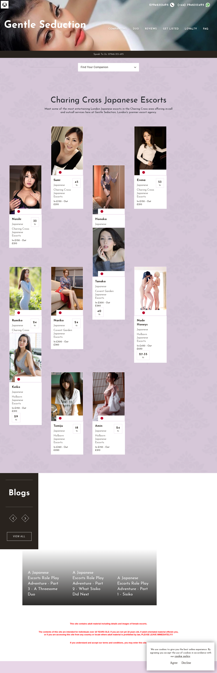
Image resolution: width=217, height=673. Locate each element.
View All (19, 526)
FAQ (206, 29)
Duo (136, 29)
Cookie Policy (87, 634)
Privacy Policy (87, 628)
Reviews (151, 29)
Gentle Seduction (45, 25)
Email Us (138, 622)
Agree (173, 663)
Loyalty (191, 29)
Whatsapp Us (141, 629)
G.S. (19, 618)
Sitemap (84, 640)
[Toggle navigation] (113, 23)
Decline (186, 663)
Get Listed (171, 29)
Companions (117, 29)
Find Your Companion (94, 67)
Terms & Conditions (90, 622)
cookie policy (182, 656)
